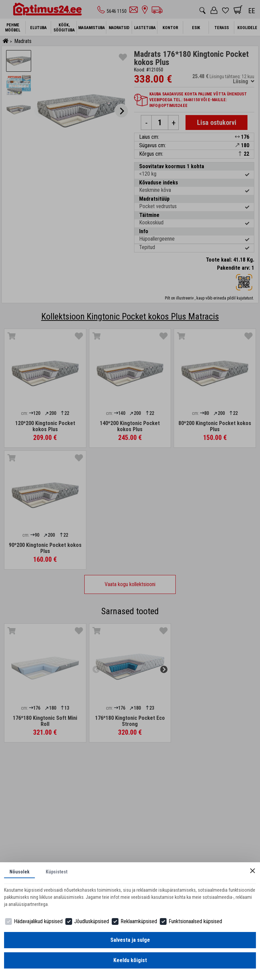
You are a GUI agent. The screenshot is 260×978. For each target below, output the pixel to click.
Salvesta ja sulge (130, 940)
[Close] (252, 870)
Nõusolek (19, 871)
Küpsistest (56, 871)
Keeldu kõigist (130, 960)
